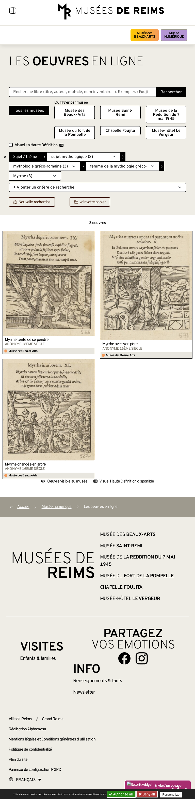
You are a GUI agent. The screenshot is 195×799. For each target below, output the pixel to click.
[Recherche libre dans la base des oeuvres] (82, 92)
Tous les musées (29, 110)
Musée (174, 35)
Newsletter (84, 692)
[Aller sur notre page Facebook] (124, 658)
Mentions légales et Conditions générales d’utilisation (52, 739)
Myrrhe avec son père (120, 344)
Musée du (74, 132)
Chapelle (120, 130)
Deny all (148, 794)
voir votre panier (90, 202)
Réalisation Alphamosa (27, 729)
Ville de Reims (20, 719)
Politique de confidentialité (30, 749)
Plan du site (18, 759)
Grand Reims (52, 719)
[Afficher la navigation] (13, 11)
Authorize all (121, 794)
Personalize (171, 794)
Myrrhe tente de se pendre (26, 340)
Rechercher (171, 92)
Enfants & (38, 659)
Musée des (144, 35)
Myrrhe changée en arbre (25, 464)
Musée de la (166, 114)
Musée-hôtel (166, 132)
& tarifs (97, 681)
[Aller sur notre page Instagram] (142, 658)
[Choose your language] (25, 780)
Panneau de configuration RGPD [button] (35, 769)
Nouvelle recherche (32, 202)
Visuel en (39, 145)
